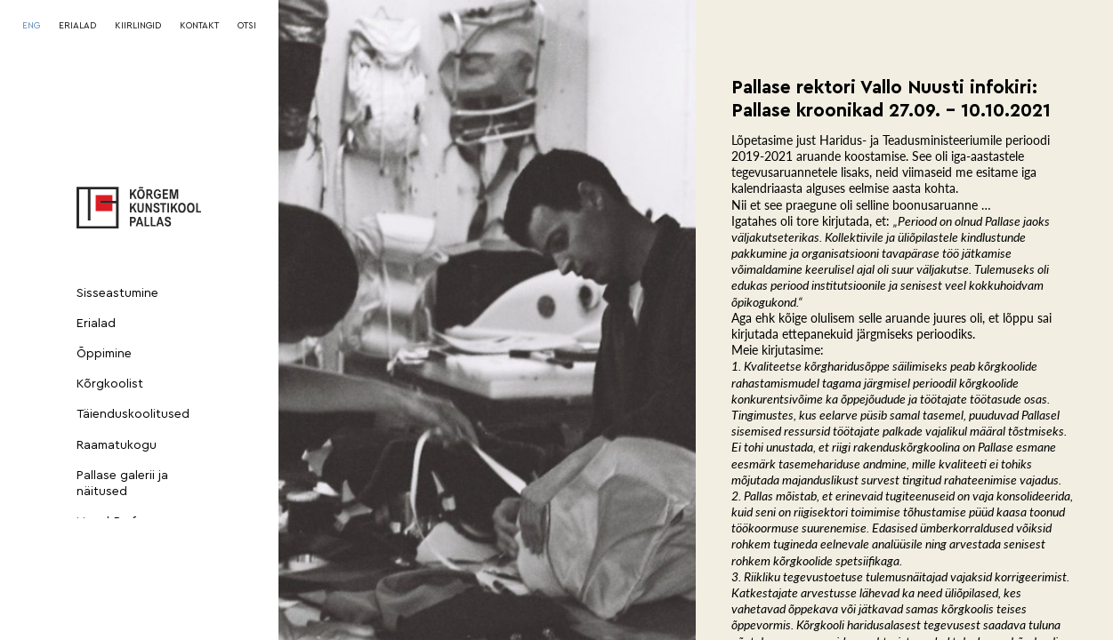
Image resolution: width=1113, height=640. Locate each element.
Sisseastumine (117, 293)
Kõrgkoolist (110, 384)
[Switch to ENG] (31, 26)
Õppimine (104, 354)
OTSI (247, 25)
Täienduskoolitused (133, 414)
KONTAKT (199, 25)
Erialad (96, 323)
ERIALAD (77, 25)
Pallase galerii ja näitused (122, 483)
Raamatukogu (117, 445)
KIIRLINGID (138, 25)
